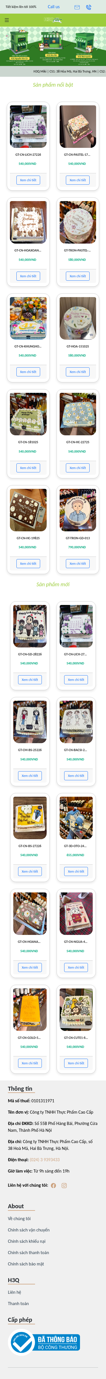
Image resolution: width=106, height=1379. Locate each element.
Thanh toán (18, 1303)
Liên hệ (14, 1292)
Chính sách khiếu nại (27, 1241)
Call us (54, 6)
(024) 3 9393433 (45, 1159)
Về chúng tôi (19, 1218)
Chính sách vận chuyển (28, 1230)
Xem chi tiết (28, 180)
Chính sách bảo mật (26, 1264)
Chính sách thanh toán (28, 1252)
